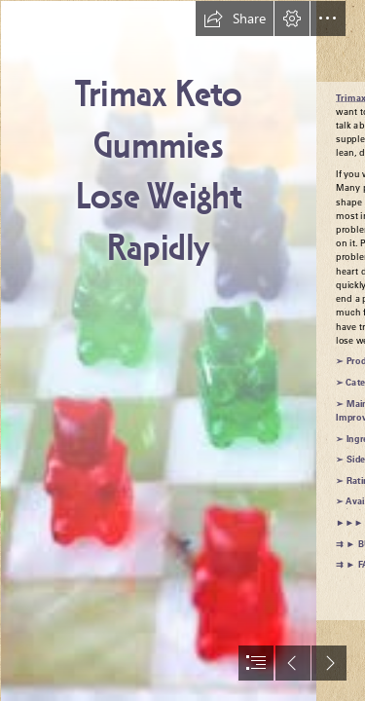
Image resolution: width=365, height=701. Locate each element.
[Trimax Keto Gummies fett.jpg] (157, 350)
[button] (235, 18)
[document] (182, 350)
